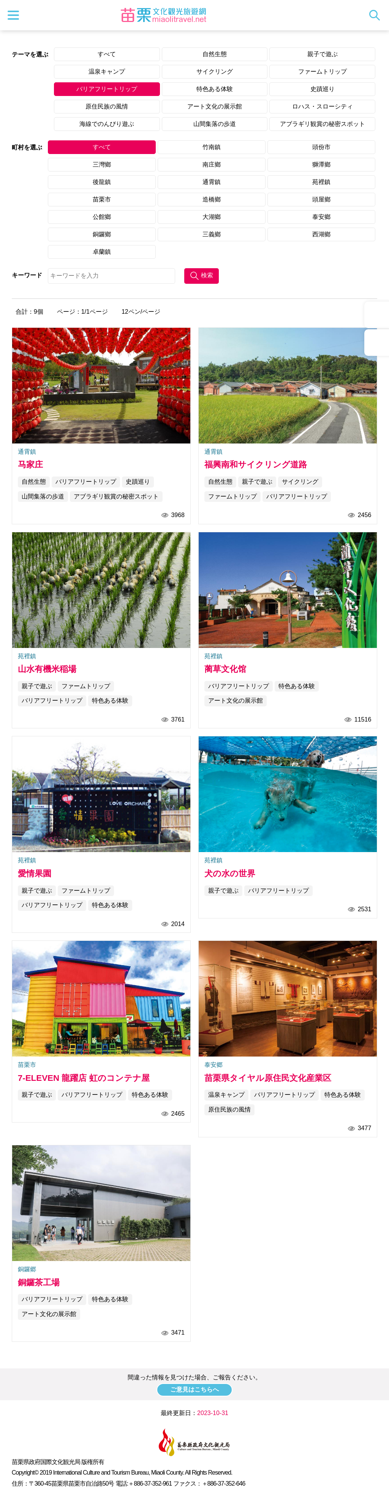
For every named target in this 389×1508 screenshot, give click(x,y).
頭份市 (321, 147)
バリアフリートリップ (106, 89)
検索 (207, 275)
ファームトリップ (322, 71)
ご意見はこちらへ (194, 1389)
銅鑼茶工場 (39, 1282)
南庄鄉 (211, 164)
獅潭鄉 (321, 164)
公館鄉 (102, 217)
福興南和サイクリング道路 (255, 464)
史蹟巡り (322, 89)
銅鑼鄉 (102, 234)
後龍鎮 (102, 182)
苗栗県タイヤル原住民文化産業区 (267, 1078)
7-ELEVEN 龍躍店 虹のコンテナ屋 (84, 1078)
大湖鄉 (211, 217)
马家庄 (30, 464)
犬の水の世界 (229, 873)
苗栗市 (102, 199)
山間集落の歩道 (214, 124)
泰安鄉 (321, 217)
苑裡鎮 (321, 182)
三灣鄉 (102, 164)
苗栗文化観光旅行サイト (163, 15)
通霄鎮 (211, 182)
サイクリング (214, 71)
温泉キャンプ (107, 71)
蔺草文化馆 (225, 669)
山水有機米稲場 (47, 669)
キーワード (27, 275)
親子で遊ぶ (322, 54)
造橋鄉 (211, 199)
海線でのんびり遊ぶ (106, 124)
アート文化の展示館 (214, 106)
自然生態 (214, 54)
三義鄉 (211, 234)
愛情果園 (34, 873)
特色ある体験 (214, 89)
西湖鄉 (321, 234)
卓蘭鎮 (102, 251)
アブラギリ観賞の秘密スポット (322, 124)
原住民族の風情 (106, 106)
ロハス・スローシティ (322, 106)
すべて (107, 54)
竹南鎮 (211, 147)
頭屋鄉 (321, 199)
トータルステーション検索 (376, 15)
